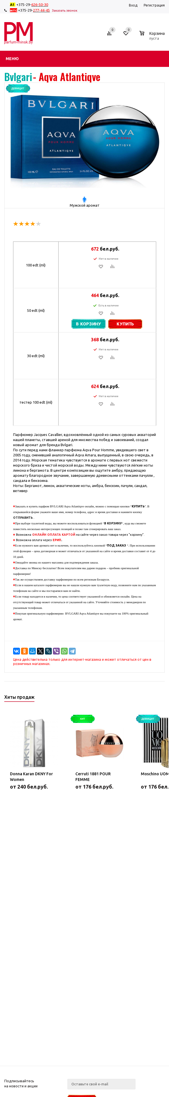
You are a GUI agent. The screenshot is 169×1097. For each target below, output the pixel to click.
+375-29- (30, 5)
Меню (12, 58)
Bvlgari (18, 76)
